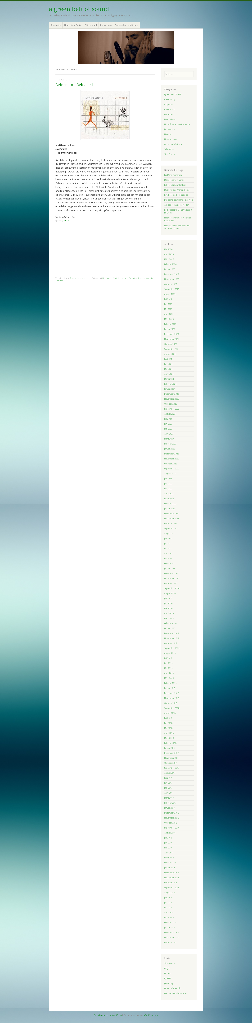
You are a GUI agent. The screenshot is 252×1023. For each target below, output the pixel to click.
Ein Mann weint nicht (173, 175)
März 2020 (169, 618)
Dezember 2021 (171, 513)
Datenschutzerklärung (126, 25)
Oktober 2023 (170, 404)
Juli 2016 (168, 837)
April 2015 (169, 912)
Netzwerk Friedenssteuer (175, 993)
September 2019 (171, 648)
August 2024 (170, 354)
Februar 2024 (170, 384)
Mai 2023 (168, 428)
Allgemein (74, 278)
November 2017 (171, 758)
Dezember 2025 (171, 274)
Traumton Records (137, 278)
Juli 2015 (168, 897)
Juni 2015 (168, 902)
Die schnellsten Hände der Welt (178, 200)
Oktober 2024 (170, 344)
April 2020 (169, 613)
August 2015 (170, 892)
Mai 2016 (168, 847)
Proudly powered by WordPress (108, 1015)
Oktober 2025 (170, 284)
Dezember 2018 (171, 693)
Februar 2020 (170, 623)
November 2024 (171, 339)
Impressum (106, 25)
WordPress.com (151, 1015)
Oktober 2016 (170, 822)
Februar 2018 (170, 743)
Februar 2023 (170, 443)
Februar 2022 (170, 503)
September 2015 (171, 887)
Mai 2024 (168, 369)
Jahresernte (85, 278)
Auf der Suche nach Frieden (176, 205)
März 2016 (169, 857)
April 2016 (169, 852)
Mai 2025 (168, 309)
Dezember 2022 (171, 453)
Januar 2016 (169, 867)
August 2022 (170, 473)
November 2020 (171, 578)
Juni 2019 (168, 663)
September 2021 (171, 528)
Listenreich (169, 134)
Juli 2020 (168, 598)
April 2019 (169, 673)
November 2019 (171, 638)
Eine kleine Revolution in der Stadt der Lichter (177, 227)
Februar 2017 (170, 802)
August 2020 (170, 593)
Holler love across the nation (177, 124)
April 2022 (169, 493)
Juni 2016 (168, 842)
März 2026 (169, 259)
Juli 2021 (168, 538)
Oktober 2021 (170, 523)
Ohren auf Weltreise (173, 144)
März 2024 (169, 379)
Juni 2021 (168, 543)
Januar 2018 (169, 748)
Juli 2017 (168, 778)
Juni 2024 (168, 364)
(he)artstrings (170, 99)
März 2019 (169, 678)
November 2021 (171, 518)
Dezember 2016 (171, 812)
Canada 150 (169, 109)
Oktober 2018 (170, 703)
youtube (65, 220)
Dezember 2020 (171, 573)
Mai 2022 (168, 488)
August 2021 (170, 533)
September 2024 (171, 349)
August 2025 (170, 294)
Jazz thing (168, 983)
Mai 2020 (168, 608)
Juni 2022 (168, 483)
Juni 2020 (168, 603)
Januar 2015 (169, 927)
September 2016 (171, 827)
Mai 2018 (168, 728)
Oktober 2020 (170, 583)
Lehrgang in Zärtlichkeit (174, 185)
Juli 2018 (168, 718)
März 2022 (169, 498)
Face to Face (170, 119)
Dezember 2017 (171, 753)
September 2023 (171, 408)
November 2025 (171, 279)
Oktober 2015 (170, 882)
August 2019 (170, 653)
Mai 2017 (168, 788)
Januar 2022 (169, 508)
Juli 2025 (168, 299)
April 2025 (169, 314)
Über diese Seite (72, 25)
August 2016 (170, 832)
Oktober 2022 (170, 463)
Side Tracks (169, 154)
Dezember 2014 (171, 932)
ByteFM (167, 978)
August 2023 (170, 413)
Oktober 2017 (170, 763)
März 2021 (169, 558)
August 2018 (170, 713)
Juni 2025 (168, 304)
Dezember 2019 (171, 633)
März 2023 (169, 438)
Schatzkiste (169, 149)
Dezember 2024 (171, 334)
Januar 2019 (169, 688)
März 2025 (169, 319)
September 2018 (171, 708)
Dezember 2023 (171, 394)
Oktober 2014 (170, 942)
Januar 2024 (169, 389)
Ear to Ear (168, 114)
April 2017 (169, 793)
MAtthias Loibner (120, 278)
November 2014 (171, 937)
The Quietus (169, 963)
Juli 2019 (168, 658)
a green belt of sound (79, 9)
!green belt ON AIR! (172, 94)
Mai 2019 (168, 668)
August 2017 (170, 773)
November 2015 (171, 877)
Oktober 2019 (170, 643)
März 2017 (169, 797)
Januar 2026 (169, 269)
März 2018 (169, 738)
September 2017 (171, 768)
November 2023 (171, 399)
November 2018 (171, 698)
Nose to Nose (170, 139)
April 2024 (169, 374)
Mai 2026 (168, 249)
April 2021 (169, 553)
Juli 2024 (168, 359)
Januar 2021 (169, 568)
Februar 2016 (170, 862)
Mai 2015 (168, 907)
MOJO (167, 968)
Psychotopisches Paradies (176, 195)
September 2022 (171, 468)
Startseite (56, 25)
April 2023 (169, 433)
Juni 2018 (168, 723)
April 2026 (169, 254)
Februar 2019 (170, 683)
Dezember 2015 (171, 872)
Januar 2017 (169, 807)
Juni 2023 (168, 423)
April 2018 (169, 733)
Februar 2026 (170, 264)
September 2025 (171, 289)
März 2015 (169, 917)
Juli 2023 (168, 418)
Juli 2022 (168, 478)
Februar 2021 (170, 563)
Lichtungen (107, 278)
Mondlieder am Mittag (174, 180)
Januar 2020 (169, 628)
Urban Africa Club (172, 988)
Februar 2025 (170, 324)
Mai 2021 (168, 548)
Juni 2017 (168, 783)
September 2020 (171, 588)
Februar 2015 (170, 922)
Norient (167, 973)
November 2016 (171, 817)
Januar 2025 (169, 329)
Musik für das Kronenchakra (176, 190)
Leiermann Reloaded (74, 85)
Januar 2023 (169, 448)
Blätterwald (91, 25)
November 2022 (171, 458)
